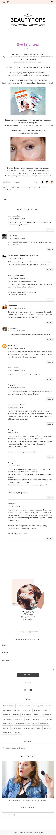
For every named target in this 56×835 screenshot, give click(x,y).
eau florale (36, 719)
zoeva (39, 728)
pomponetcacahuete (16, 405)
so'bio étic (46, 710)
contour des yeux (23, 187)
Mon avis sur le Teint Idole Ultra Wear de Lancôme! (28, 801)
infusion (36, 715)
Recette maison (8, 706)
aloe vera (16, 715)
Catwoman (12, 305)
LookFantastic (19, 724)
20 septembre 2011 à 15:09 (16, 331)
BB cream (20, 706)
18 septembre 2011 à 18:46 (16, 219)
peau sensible (16, 728)
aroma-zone (19, 719)
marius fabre (46, 715)
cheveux (49, 706)
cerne (12, 187)
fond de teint (44, 724)
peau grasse (27, 710)
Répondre (50, 230)
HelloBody (47, 728)
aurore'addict (13, 345)
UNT (28, 724)
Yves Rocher (7, 719)
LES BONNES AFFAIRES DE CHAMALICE (23, 255)
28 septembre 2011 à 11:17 (16, 388)
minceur (6, 728)
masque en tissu (38, 187)
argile (35, 724)
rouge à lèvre (7, 724)
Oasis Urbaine (13, 368)
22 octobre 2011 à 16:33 (15, 407)
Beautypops (13, 328)
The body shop (38, 706)
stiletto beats (22, 533)
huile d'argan (26, 715)
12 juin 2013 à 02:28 (14, 466)
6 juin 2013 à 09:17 (13, 433)
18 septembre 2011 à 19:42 (16, 238)
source (25, 493)
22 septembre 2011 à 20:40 (16, 348)
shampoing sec (29, 728)
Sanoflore (6, 715)
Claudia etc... (13, 236)
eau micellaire (47, 719)
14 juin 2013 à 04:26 (14, 506)
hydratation (7, 710)
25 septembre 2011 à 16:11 (16, 370)
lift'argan (17, 710)
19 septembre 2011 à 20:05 (16, 278)
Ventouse (17, 733)
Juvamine (37, 710)
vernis (28, 706)
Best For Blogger (38, 832)
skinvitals (6, 189)
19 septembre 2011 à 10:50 (16, 258)
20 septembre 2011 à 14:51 (16, 308)
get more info (30, 452)
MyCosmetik (7, 733)
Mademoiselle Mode (16, 275)
